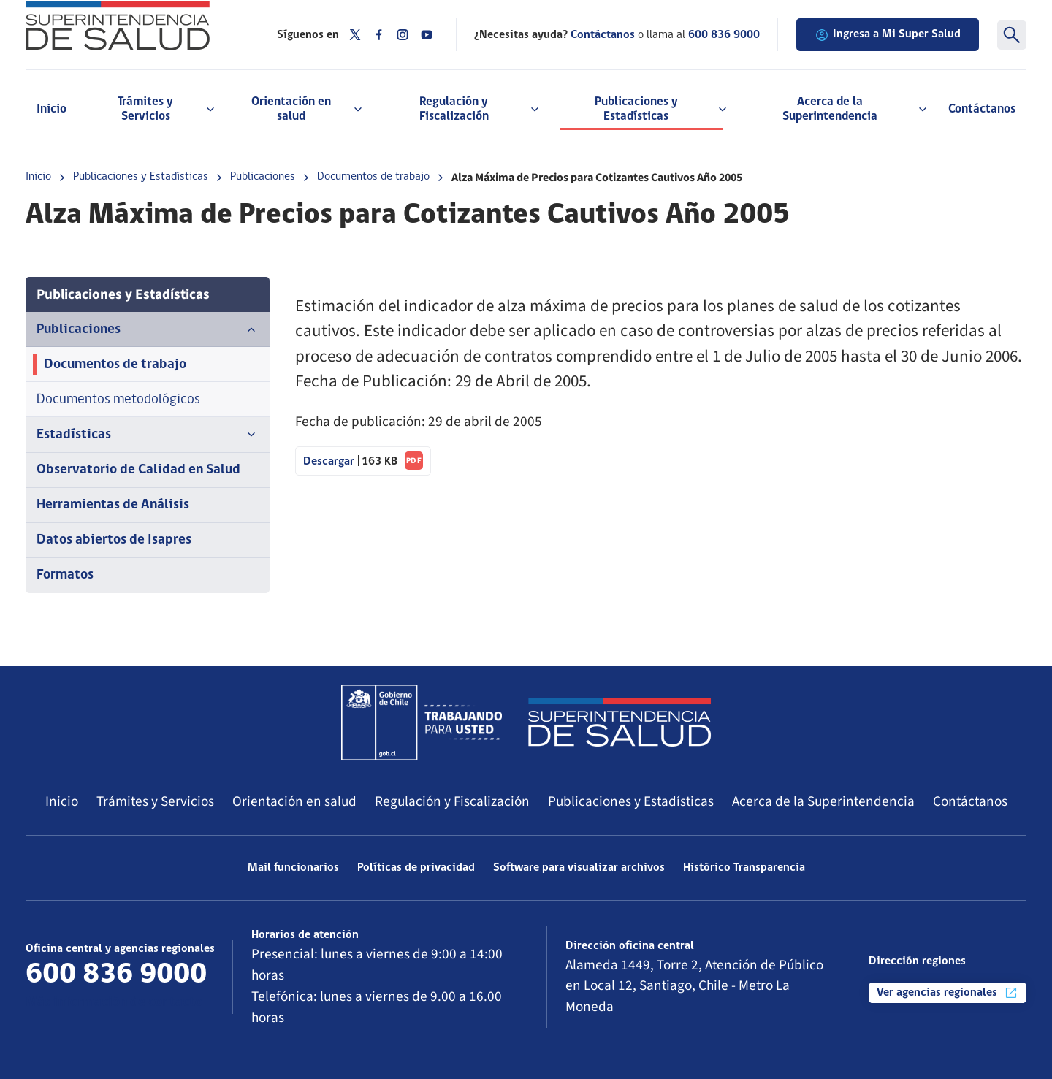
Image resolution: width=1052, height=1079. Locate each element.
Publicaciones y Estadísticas (140, 177)
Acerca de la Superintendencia (823, 801)
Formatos (65, 575)
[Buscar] (1011, 35)
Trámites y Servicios (155, 801)
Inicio (51, 109)
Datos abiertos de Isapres (114, 540)
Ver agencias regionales (947, 992)
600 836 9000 (724, 35)
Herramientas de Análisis (113, 505)
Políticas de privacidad (416, 868)
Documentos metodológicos (118, 400)
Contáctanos (981, 109)
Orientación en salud (294, 801)
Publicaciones (262, 177)
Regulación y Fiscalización (452, 801)
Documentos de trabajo (373, 177)
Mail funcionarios (293, 868)
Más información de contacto (114, 1003)
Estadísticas (148, 434)
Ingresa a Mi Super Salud (888, 35)
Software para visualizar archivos (579, 868)
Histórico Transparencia (744, 868)
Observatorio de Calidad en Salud (138, 470)
